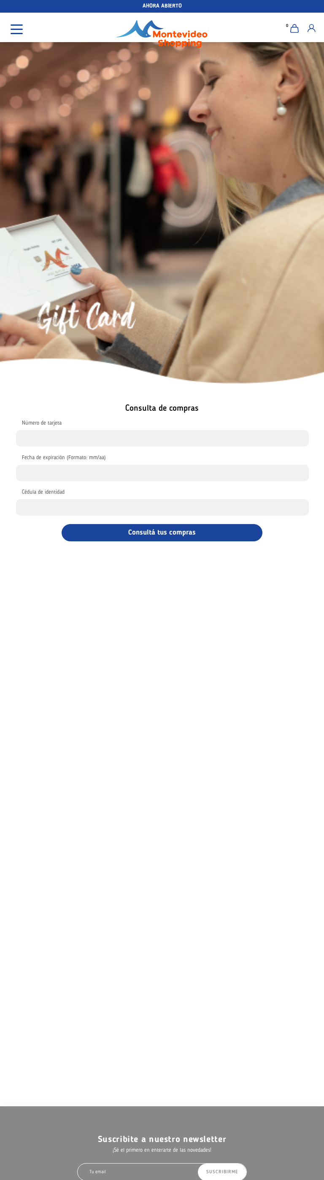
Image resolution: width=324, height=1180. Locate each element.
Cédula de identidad (43, 492)
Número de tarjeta (42, 423)
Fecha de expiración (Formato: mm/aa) (64, 457)
